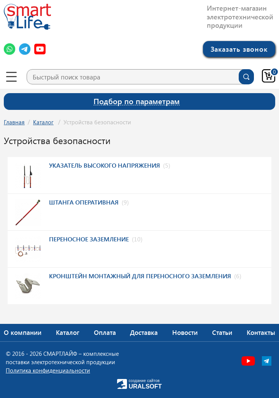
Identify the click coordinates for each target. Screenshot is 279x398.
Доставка (144, 332)
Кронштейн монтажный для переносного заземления (140, 276)
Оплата (105, 332)
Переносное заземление (89, 239)
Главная (14, 122)
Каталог (43, 122)
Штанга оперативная (84, 202)
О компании (22, 332)
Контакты (261, 332)
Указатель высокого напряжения (104, 165)
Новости (185, 332)
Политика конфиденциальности (48, 370)
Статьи (222, 332)
